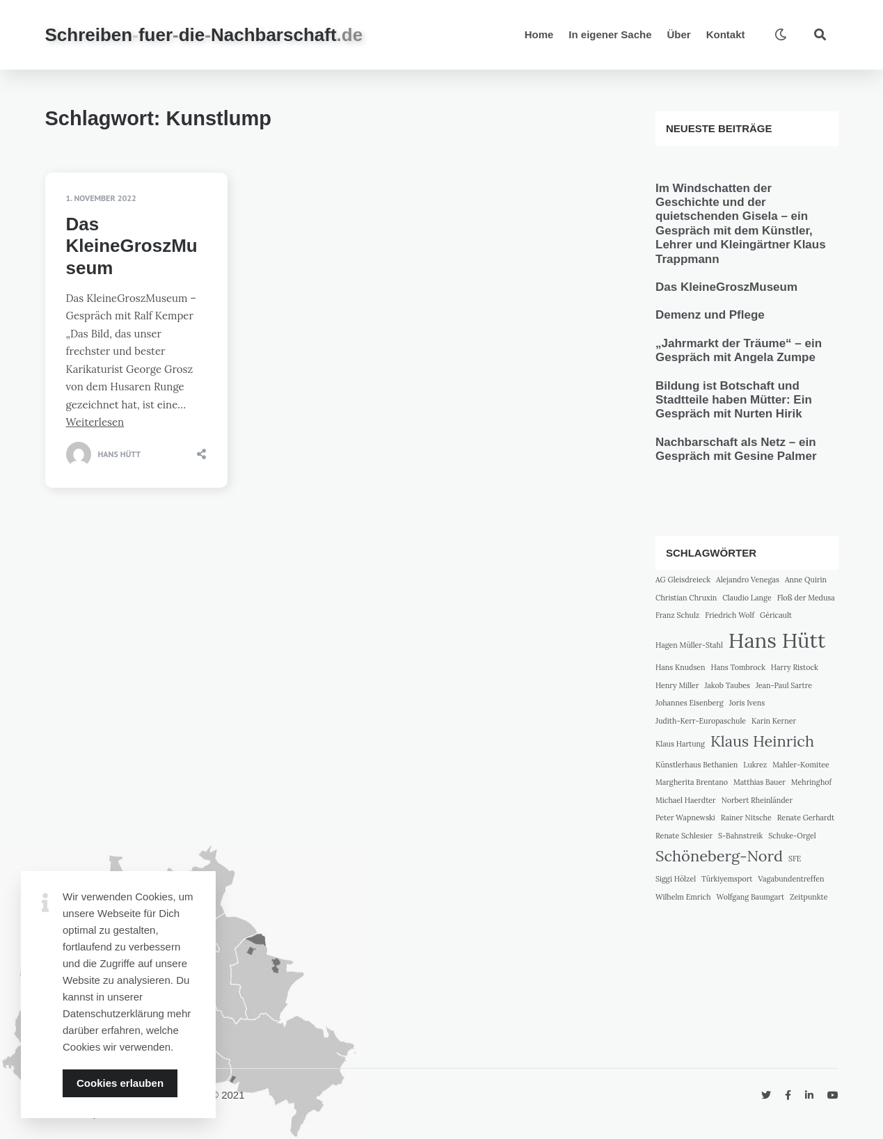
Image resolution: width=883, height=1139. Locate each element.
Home (539, 34)
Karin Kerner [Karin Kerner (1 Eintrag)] (773, 721)
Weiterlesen (95, 422)
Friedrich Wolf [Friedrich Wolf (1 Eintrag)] (729, 615)
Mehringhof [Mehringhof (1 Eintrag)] (811, 782)
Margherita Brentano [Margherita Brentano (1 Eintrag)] (691, 782)
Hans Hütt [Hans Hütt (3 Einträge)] (777, 640)
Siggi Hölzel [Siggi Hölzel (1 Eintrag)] (675, 879)
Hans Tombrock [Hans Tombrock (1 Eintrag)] (738, 667)
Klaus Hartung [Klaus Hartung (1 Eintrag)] (680, 744)
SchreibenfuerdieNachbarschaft (204, 34)
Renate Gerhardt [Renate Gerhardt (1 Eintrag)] (805, 817)
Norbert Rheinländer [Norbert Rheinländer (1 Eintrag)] (757, 800)
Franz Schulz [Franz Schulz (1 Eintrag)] (677, 615)
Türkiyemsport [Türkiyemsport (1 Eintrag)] (726, 879)
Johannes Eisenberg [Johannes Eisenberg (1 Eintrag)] (689, 703)
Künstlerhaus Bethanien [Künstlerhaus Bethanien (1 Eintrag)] (696, 765)
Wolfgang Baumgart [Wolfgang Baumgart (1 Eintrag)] (750, 897)
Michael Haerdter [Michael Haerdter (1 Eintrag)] (685, 800)
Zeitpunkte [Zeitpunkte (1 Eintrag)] (808, 897)
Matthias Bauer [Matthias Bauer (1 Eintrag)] (759, 782)
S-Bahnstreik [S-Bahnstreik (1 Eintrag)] (740, 836)
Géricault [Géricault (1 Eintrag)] (776, 615)
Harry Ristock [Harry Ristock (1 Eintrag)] (794, 667)
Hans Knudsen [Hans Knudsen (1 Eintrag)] (680, 667)
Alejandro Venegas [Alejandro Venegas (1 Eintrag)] (747, 579)
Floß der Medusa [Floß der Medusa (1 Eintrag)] (806, 598)
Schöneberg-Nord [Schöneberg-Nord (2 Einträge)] (719, 856)
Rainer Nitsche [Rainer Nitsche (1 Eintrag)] (746, 817)
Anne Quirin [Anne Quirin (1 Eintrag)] (806, 579)
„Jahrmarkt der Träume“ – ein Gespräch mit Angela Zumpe (738, 350)
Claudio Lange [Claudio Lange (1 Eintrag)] (747, 598)
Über (679, 34)
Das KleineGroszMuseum (132, 246)
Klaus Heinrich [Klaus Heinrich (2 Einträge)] (762, 741)
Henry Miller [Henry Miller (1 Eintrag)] (677, 685)
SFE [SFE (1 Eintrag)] (795, 858)
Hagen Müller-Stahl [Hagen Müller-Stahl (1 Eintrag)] (689, 645)
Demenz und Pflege (710, 314)
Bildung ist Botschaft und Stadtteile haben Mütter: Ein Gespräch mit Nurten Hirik (733, 400)
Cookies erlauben (120, 1083)
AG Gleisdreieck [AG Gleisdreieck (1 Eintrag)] (682, 579)
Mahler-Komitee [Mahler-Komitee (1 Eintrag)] (800, 765)
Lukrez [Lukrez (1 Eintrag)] (755, 765)
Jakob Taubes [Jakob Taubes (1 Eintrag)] (726, 685)
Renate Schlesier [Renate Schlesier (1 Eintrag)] (684, 836)
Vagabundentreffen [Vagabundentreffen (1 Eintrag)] (791, 879)
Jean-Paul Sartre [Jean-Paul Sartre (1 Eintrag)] (784, 685)
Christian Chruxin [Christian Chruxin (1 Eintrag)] (686, 598)
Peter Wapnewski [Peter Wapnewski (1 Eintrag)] (685, 817)
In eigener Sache (609, 34)
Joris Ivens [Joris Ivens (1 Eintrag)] (747, 703)
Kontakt (725, 34)
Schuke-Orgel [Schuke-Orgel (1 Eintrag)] (792, 836)
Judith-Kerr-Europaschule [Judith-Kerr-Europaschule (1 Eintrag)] (700, 721)
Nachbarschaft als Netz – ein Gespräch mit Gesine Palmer (736, 449)
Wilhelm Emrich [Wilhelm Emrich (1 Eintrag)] (683, 897)
